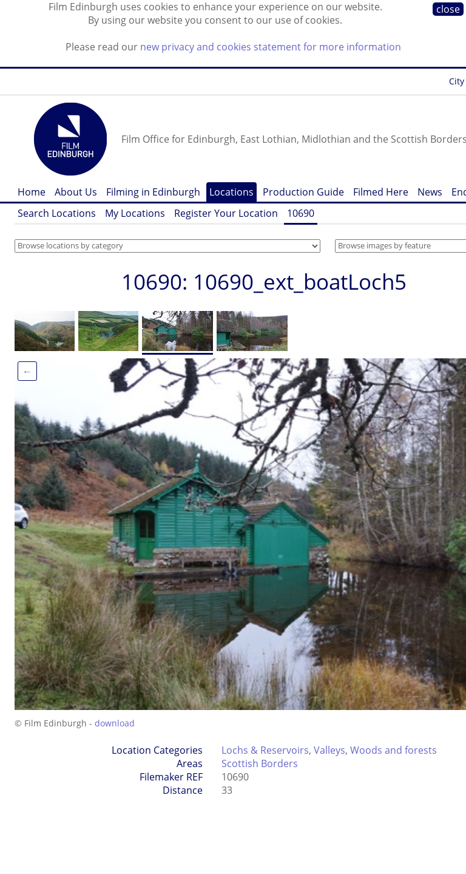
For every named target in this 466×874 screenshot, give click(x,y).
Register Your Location (226, 213)
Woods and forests (393, 750)
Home (32, 192)
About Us (76, 192)
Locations (231, 192)
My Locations (135, 213)
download (115, 723)
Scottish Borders (259, 763)
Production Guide (303, 192)
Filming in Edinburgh (153, 192)
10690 (300, 213)
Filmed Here (380, 192)
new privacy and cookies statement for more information (270, 46)
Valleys (329, 750)
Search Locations (57, 213)
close (448, 9)
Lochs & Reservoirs (265, 750)
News (429, 192)
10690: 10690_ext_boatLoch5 (264, 281)
